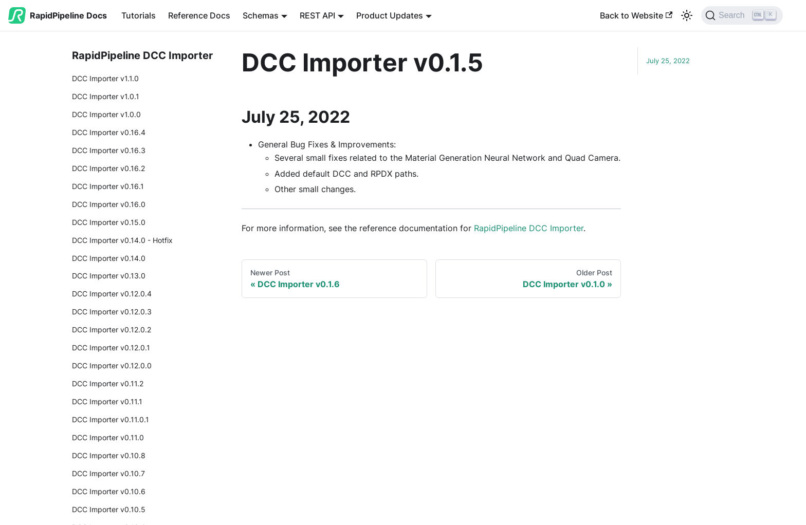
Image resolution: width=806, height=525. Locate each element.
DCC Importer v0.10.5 (108, 509)
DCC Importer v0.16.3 (108, 150)
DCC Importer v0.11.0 (108, 437)
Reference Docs (199, 15)
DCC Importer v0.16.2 (108, 168)
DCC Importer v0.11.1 (107, 401)
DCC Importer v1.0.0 (106, 114)
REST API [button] (317, 15)
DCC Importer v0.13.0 (108, 275)
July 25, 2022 (668, 61)
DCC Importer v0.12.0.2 (111, 329)
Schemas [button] (261, 15)
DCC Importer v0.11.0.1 (110, 419)
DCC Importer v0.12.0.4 (112, 293)
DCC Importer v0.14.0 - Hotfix (122, 240)
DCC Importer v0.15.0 (108, 222)
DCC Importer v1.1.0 (105, 78)
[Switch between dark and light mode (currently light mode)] (687, 15)
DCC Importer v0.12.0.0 (112, 365)
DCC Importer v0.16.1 (108, 186)
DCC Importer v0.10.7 (108, 473)
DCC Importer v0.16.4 (108, 132)
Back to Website (636, 15)
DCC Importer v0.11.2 (107, 383)
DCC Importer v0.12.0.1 (111, 347)
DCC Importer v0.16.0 (108, 204)
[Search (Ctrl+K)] (752, 15)
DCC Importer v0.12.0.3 (112, 311)
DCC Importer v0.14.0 (108, 258)
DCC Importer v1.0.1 (105, 96)
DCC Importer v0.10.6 (108, 491)
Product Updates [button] (389, 15)
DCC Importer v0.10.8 (108, 455)
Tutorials (138, 15)
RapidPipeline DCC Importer (528, 228)
